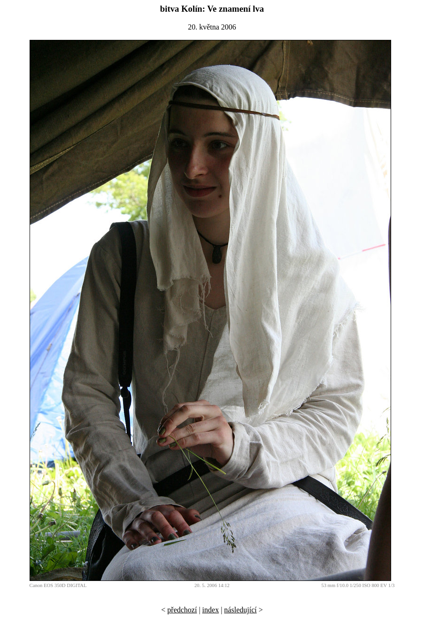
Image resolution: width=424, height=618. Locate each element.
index (210, 610)
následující (240, 610)
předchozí (182, 610)
